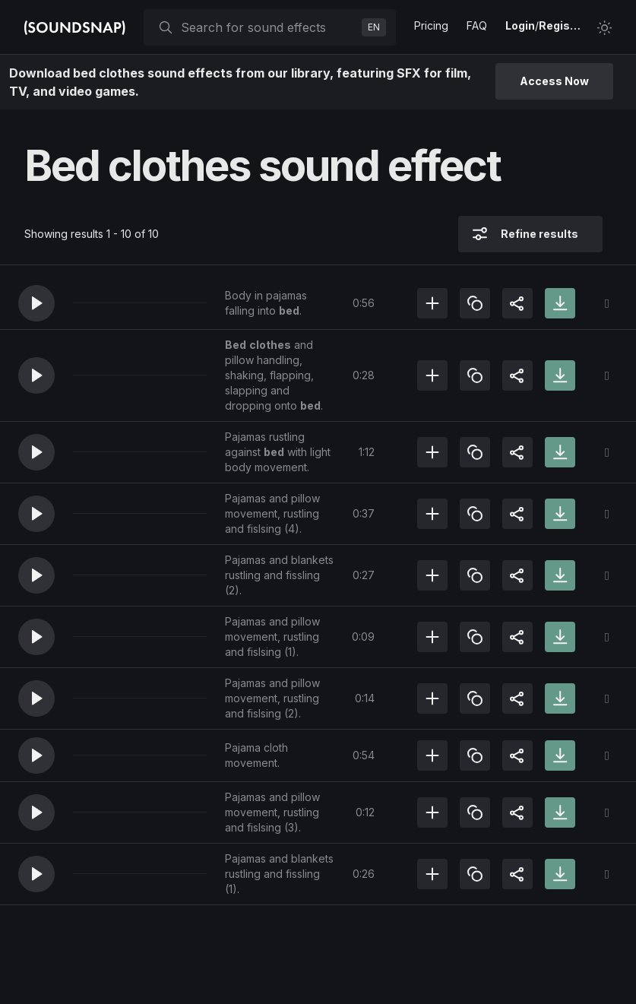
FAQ (477, 25)
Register (561, 25)
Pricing (431, 25)
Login (520, 25)
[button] (36, 303)
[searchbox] (268, 27)
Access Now (554, 80)
